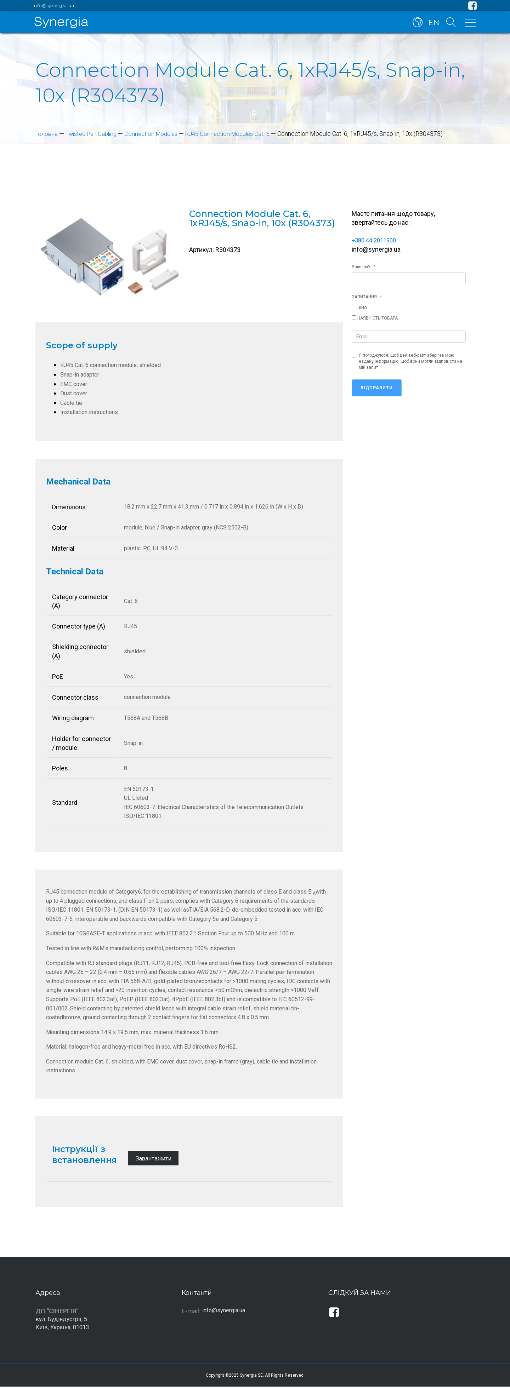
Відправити (377, 387)
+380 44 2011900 (376, 240)
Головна (47, 133)
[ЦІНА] (354, 306)
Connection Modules (159, 133)
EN (433, 24)
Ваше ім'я (362, 266)
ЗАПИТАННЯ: (365, 296)
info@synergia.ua (53, 6)
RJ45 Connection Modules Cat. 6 (240, 133)
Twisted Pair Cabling (95, 133)
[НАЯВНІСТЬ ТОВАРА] (354, 317)
